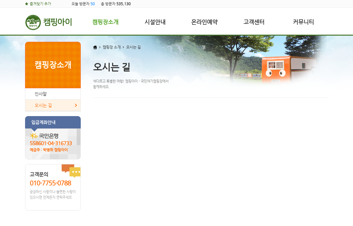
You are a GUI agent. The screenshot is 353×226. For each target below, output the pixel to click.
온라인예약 (204, 22)
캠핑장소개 (105, 22)
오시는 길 (43, 105)
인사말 (41, 93)
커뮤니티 (303, 22)
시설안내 (155, 22)
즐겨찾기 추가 (40, 4)
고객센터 (254, 22)
